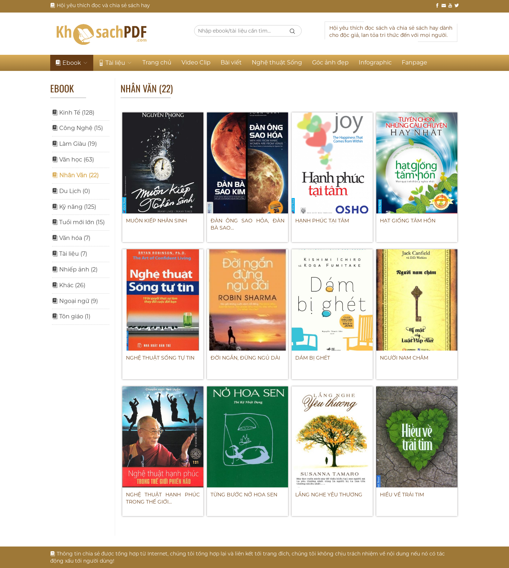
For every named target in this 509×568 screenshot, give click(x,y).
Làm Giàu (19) (74, 143)
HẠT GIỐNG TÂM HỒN (407, 220)
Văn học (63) (73, 159)
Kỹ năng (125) (74, 206)
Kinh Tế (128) (73, 112)
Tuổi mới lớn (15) (78, 222)
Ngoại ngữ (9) (75, 301)
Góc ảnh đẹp (330, 62)
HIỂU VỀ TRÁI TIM (402, 494)
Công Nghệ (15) (77, 128)
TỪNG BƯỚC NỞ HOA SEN (244, 494)
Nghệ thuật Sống (277, 62)
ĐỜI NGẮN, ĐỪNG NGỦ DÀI (245, 358)
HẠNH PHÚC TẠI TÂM (322, 220)
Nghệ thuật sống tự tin (160, 358)
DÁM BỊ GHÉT (312, 358)
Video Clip (196, 62)
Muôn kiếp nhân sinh (156, 220)
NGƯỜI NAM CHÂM (404, 358)
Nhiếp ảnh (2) (75, 269)
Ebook (71, 62)
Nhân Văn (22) (75, 175)
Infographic (375, 62)
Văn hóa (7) (71, 238)
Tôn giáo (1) (71, 316)
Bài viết (231, 62)
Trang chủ (156, 62)
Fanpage (414, 62)
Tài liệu (115, 62)
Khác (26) (68, 285)
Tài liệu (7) (69, 253)
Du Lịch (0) (71, 191)
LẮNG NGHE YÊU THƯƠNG (328, 494)
